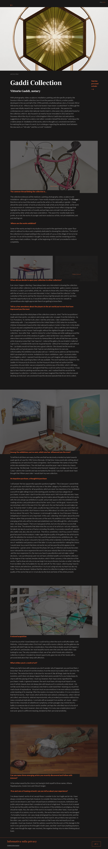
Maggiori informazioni (13, 845)
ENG (104, 2)
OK (96, 844)
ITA (101, 2)
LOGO (5, 85)
